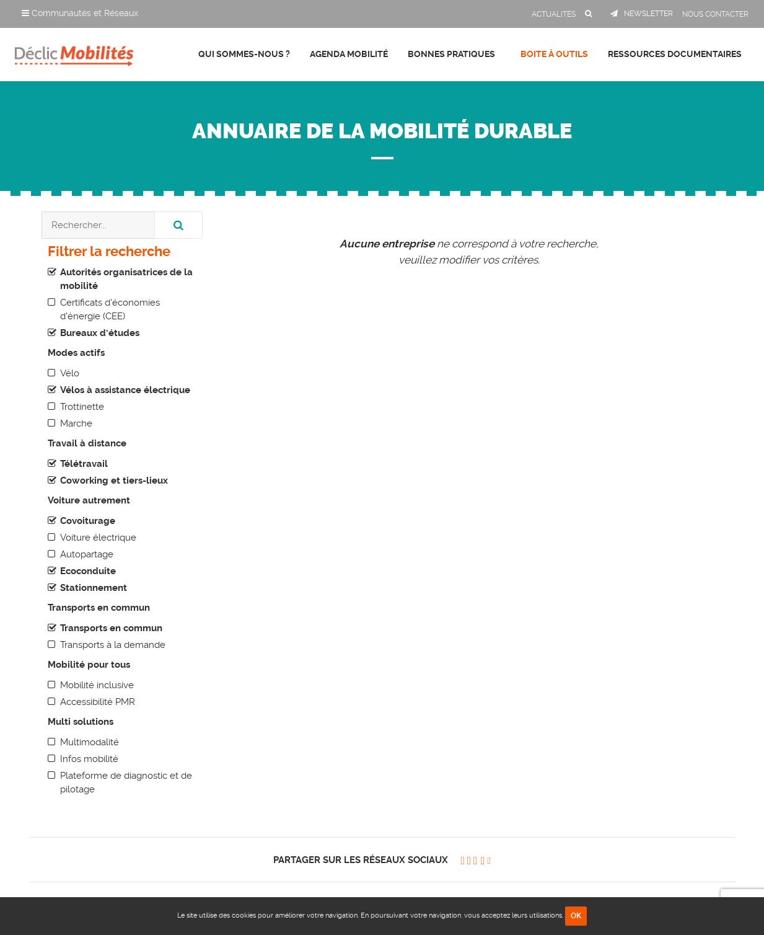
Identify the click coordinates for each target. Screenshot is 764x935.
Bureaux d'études (99, 333)
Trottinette (82, 406)
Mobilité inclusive (97, 685)
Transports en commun (111, 628)
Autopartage (86, 554)
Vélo (69, 373)
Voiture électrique (98, 537)
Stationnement (93, 587)
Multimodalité (89, 742)
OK (576, 915)
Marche (76, 423)
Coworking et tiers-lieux (114, 480)
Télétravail (84, 463)
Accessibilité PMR (97, 701)
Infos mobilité (89, 758)
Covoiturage (87, 520)
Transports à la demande (112, 644)
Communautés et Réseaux (80, 13)
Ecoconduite (88, 571)
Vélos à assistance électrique (125, 390)
